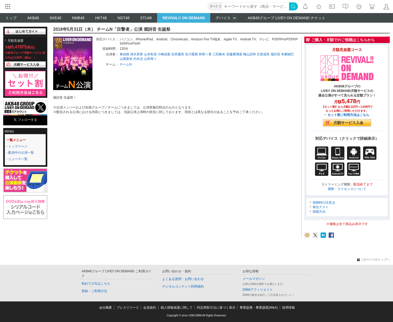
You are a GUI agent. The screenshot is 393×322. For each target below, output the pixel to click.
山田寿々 (150, 59)
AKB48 (33, 18)
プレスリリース (127, 307)
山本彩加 (150, 54)
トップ (11, 18)
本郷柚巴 (287, 54)
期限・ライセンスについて (347, 189)
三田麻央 (218, 54)
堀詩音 (275, 54)
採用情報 (288, 307)
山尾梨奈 (126, 59)
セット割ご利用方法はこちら (348, 115)
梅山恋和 (249, 54)
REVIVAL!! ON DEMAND (183, 18)
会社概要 (105, 307)
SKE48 (55, 18)
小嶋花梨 (164, 54)
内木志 (138, 59)
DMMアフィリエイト (258, 290)
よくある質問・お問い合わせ (183, 279)
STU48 (146, 18)
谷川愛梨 (191, 54)
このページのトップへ (373, 259)
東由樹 (124, 54)
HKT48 (101, 18)
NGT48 (123, 18)
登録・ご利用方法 (94, 291)
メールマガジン (254, 279)
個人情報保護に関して (177, 307)
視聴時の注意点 (324, 202)
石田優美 (177, 54)
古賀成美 (263, 54)
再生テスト (321, 207)
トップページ (18, 146)
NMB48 (78, 18)
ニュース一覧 (18, 159)
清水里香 (136, 54)
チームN (126, 64)
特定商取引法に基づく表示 (216, 307)
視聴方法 (319, 212)
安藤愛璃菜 (234, 54)
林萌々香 (205, 54)
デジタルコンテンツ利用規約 (183, 286)
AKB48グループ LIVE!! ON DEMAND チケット (286, 18)
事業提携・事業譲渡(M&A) (259, 307)
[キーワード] (255, 6)
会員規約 (149, 307)
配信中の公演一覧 (21, 152)
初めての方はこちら (95, 283)
